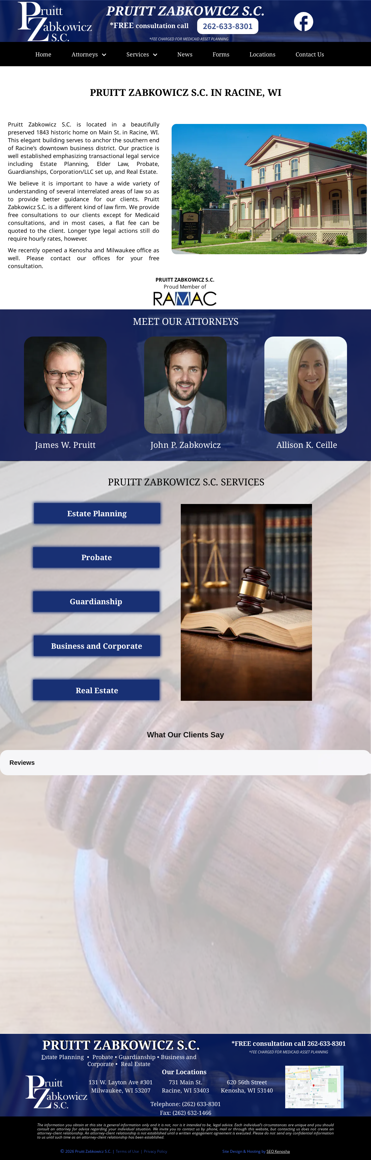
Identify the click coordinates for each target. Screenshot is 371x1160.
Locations (262, 54)
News (184, 54)
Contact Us (310, 54)
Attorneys (89, 54)
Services (142, 54)
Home (43, 54)
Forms (221, 54)
